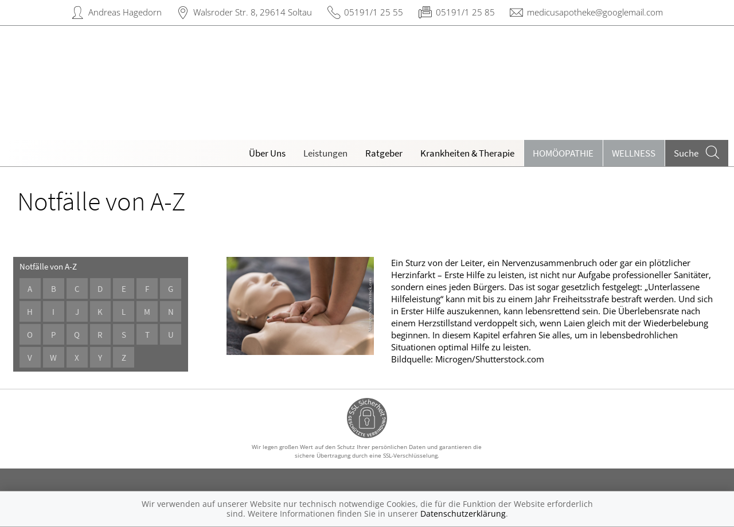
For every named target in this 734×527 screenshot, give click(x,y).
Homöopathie (563, 153)
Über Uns (267, 153)
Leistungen (325, 153)
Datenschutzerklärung (463, 513)
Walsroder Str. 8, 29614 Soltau (252, 12)
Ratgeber (384, 153)
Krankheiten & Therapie (467, 153)
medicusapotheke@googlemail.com (595, 12)
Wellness (633, 153)
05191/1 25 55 (373, 12)
